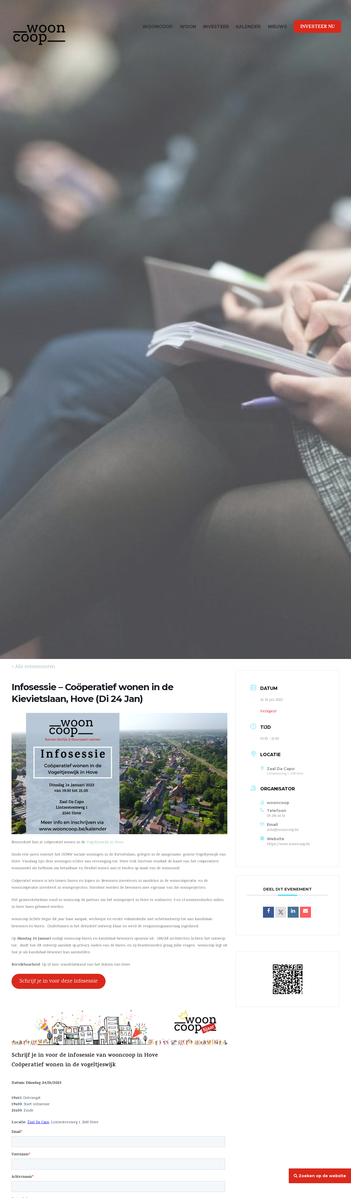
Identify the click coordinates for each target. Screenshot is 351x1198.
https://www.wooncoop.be (288, 844)
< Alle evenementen (33, 667)
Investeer (216, 26)
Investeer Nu (317, 27)
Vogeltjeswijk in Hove (104, 842)
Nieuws (277, 26)
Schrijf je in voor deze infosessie (58, 981)
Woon (188, 26)
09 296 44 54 (276, 816)
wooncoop (157, 26)
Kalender (248, 26)
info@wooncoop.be (283, 830)
